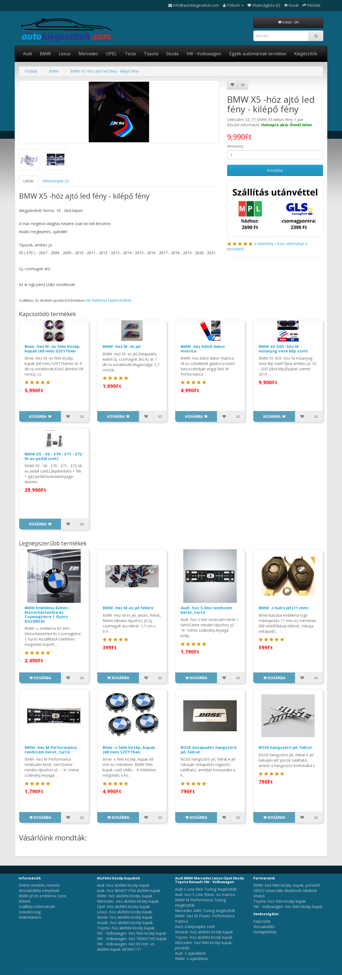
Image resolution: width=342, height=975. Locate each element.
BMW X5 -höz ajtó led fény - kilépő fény (104, 71)
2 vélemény (264, 243)
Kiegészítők (305, 54)
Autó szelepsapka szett (195, 926)
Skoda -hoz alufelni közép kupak (125, 917)
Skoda (172, 54)
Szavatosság (30, 911)
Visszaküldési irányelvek (39, 890)
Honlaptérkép (265, 931)
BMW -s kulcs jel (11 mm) (283, 607)
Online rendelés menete (39, 885)
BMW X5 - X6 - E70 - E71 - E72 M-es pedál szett (53, 456)
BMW (45, 54)
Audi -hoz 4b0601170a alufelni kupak (128, 890)
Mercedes (88, 54)
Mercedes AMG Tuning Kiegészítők (205, 910)
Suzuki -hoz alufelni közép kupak (125, 922)
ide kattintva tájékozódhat (108, 300)
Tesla (130, 54)
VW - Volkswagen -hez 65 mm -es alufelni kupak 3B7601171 (126, 946)
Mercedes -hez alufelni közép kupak (128, 901)
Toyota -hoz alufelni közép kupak (125, 927)
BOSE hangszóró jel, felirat (285, 747)
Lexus (65, 54)
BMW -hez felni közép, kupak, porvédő (286, 885)
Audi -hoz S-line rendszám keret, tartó (206, 610)
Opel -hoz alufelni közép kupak (123, 906)
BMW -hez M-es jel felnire (128, 607)
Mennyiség (235, 146)
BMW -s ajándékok (191, 958)
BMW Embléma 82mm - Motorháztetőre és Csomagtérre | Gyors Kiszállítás (47, 614)
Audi (27, 54)
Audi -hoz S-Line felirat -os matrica (205, 894)
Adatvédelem (30, 917)
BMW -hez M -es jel (121, 346)
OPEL (111, 54)
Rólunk (24, 901)
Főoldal (31, 71)
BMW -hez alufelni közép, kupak (124, 895)
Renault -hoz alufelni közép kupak (204, 931)
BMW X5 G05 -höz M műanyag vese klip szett (283, 348)
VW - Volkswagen (203, 54)
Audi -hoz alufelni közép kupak (123, 885)
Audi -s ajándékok (190, 953)
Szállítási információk (37, 906)
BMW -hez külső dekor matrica (203, 348)
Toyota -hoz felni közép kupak (279, 901)
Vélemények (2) (56, 180)
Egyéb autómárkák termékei (257, 54)
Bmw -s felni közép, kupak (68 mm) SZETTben (129, 749)
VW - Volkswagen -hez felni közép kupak (131, 933)
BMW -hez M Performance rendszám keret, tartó (51, 749)
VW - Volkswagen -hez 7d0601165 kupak (132, 938)
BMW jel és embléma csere (42, 895)
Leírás (28, 180)
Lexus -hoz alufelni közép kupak (124, 911)
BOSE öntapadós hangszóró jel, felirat (209, 749)
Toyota (151, 54)
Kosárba (275, 170)
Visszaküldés (264, 926)
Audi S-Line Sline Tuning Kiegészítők (206, 889)
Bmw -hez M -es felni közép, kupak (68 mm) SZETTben (52, 348)
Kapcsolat (261, 921)
